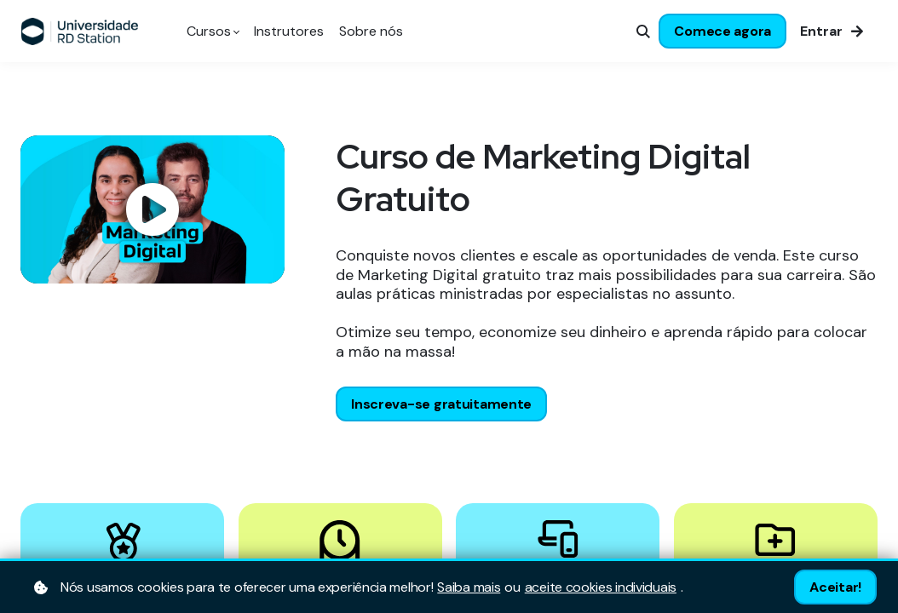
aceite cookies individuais (600, 587)
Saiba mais (468, 587)
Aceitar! (835, 587)
